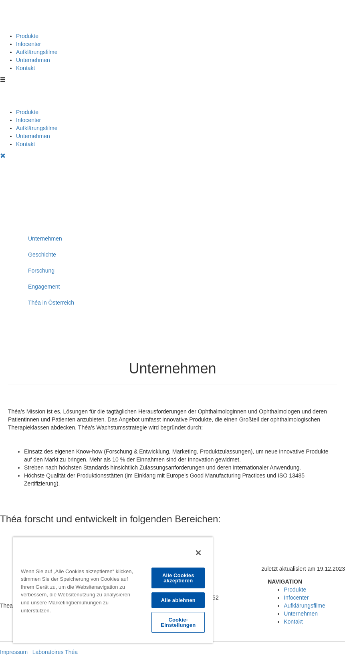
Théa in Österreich (51, 302)
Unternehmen (33, 60)
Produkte (27, 36)
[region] (113, 590)
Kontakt (25, 68)
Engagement (44, 286)
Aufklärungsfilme (37, 52)
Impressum (14, 652)
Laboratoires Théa (55, 652)
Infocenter (28, 44)
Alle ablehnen (178, 600)
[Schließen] (198, 553)
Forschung (41, 270)
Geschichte (42, 254)
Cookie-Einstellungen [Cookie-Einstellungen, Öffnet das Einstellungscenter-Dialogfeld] (178, 622)
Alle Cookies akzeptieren (178, 578)
